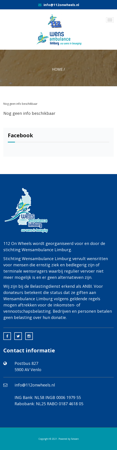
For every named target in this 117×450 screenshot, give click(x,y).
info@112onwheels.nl (61, 4)
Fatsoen (75, 438)
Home (57, 69)
